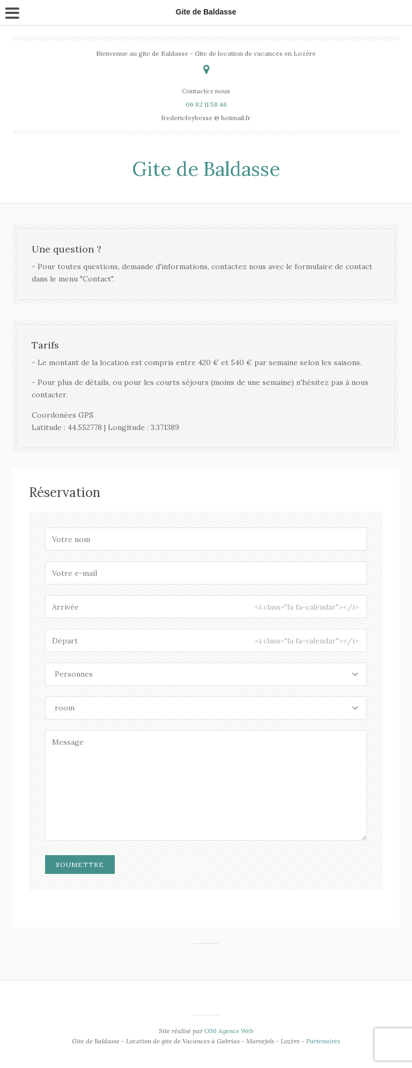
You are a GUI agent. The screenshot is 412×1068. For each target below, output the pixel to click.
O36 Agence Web (228, 1031)
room (65, 708)
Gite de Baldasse (206, 169)
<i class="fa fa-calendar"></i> (307, 607)
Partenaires (323, 1041)
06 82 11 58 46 (206, 104)
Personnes (74, 674)
